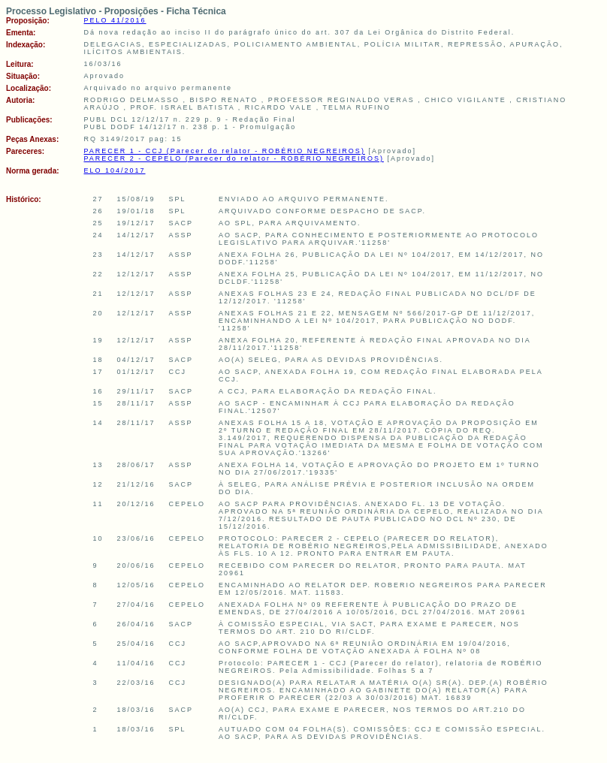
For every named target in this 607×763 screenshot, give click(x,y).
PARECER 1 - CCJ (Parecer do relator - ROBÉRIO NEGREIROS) (223, 151)
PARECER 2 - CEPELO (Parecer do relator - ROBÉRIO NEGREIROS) (233, 158)
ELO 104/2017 (114, 170)
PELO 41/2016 (114, 20)
